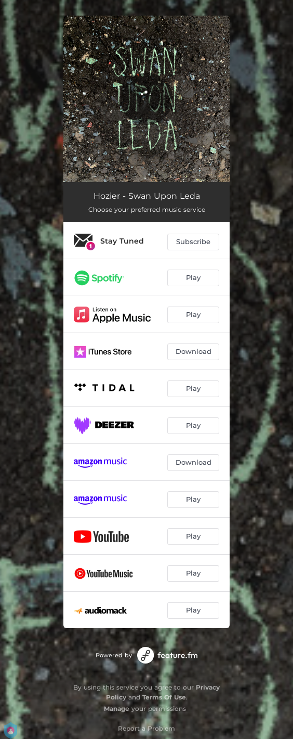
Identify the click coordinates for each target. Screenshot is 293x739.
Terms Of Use (164, 697)
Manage (116, 708)
